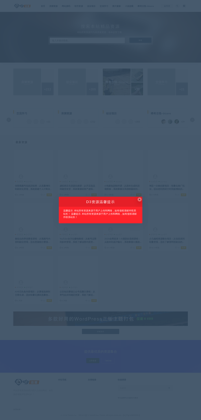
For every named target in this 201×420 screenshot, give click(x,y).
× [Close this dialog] (140, 199)
